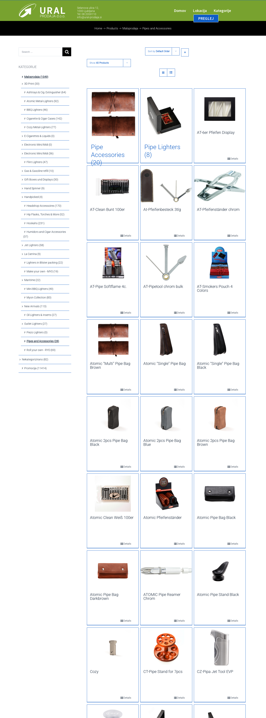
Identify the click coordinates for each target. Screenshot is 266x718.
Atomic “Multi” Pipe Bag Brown (110, 365)
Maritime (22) (32, 280)
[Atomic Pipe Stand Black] (219, 571)
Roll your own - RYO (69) (41, 350)
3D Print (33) (32, 83)
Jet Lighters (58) (34, 245)
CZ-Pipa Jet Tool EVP (215, 672)
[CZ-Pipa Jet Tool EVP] (219, 648)
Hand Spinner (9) (34, 188)
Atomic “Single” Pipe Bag (164, 363)
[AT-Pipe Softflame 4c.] (112, 263)
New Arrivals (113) (35, 306)
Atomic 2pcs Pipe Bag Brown (216, 442)
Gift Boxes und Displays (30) (41, 179)
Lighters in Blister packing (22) (45, 262)
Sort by (159, 51)
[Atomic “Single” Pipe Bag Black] (219, 340)
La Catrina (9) (32, 254)
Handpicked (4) (33, 197)
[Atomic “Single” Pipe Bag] (166, 340)
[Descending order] (185, 52)
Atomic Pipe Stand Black (218, 595)
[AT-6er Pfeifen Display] (219, 109)
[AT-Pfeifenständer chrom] (219, 186)
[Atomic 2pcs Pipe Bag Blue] (166, 417)
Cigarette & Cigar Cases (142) (44, 118)
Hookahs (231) (36, 223)
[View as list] (171, 72)
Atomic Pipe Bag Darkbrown (104, 596)
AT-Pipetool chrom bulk (163, 286)
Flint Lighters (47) (37, 162)
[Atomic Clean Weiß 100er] (112, 494)
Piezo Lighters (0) (37, 332)
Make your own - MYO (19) (42, 271)
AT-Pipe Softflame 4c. (108, 286)
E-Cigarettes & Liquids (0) (39, 136)
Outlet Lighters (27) (35, 323)
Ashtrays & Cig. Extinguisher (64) (46, 92)
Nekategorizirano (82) (35, 359)
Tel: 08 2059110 (86, 14)
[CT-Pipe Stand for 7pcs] (166, 648)
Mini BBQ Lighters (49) (40, 288)
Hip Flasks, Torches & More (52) (46, 214)
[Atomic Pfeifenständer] (166, 494)
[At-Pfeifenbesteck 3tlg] (166, 186)
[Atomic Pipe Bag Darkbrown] (112, 571)
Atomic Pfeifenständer (162, 517)
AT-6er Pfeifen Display (216, 132)
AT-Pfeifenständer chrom (218, 209)
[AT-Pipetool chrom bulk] (166, 263)
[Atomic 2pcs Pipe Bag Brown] (219, 417)
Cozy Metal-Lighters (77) (41, 127)
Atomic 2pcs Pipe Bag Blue (162, 442)
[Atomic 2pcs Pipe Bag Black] (112, 417)
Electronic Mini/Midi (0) (38, 144)
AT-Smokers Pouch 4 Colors (215, 288)
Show (99, 63)
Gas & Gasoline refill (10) (39, 170)
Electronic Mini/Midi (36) (39, 153)
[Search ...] (40, 51)
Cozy (94, 672)
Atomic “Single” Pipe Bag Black (218, 365)
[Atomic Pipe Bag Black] (219, 494)
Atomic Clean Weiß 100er (112, 517)
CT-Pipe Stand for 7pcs (162, 672)
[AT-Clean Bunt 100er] (112, 186)
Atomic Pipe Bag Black (216, 517)
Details (231, 158)
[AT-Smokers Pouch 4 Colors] (219, 263)
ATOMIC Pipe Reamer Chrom (162, 596)
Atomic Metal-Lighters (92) (43, 101)
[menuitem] (183, 11)
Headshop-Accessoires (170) (44, 205)
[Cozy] (112, 648)
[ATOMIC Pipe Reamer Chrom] (166, 571)
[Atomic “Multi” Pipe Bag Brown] (112, 340)
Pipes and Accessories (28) (43, 341)
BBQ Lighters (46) (37, 109)
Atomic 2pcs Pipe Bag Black (109, 442)
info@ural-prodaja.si (89, 17)
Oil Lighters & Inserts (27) (42, 314)
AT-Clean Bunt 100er (107, 209)
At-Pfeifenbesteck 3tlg (162, 209)
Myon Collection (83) (39, 297)
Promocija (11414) (35, 368)
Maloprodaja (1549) (36, 76)
